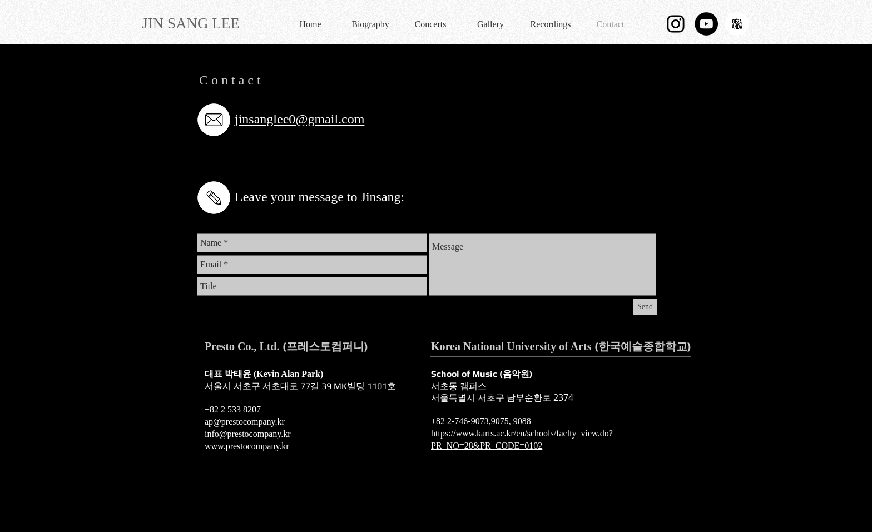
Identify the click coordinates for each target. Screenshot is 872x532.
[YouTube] (264, 160)
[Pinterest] (292, 160)
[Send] (645, 307)
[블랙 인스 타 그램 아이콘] (675, 24)
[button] (370, 23)
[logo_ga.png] (737, 24)
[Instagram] (346, 160)
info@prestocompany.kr (248, 434)
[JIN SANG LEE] (191, 23)
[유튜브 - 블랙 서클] (706, 24)
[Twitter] (237, 160)
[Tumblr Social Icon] (319, 160)
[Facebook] (210, 160)
